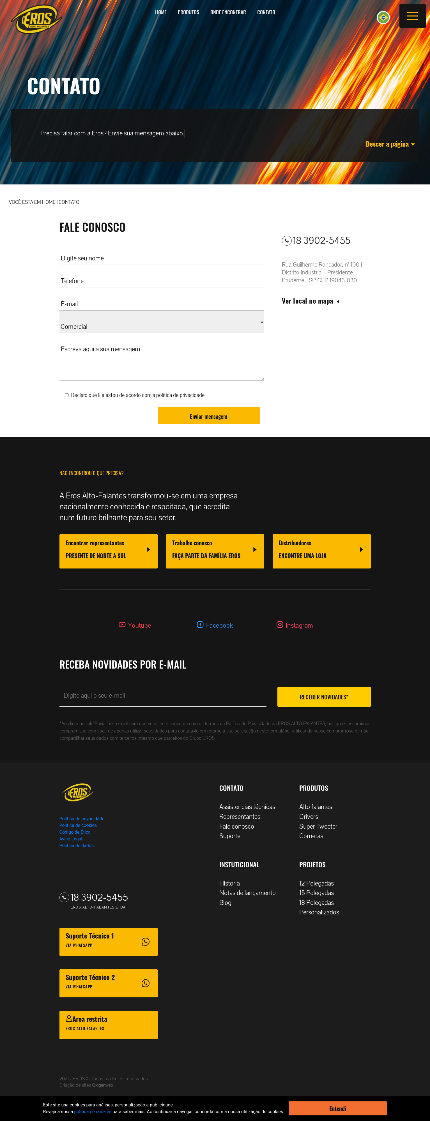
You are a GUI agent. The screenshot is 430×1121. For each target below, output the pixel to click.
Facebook (219, 625)
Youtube (139, 625)
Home (161, 12)
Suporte (232, 836)
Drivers (311, 816)
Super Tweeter (318, 826)
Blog (228, 902)
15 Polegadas (319, 893)
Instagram (299, 625)
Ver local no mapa (311, 300)
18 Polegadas (319, 902)
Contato (266, 12)
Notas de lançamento (250, 893)
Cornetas (314, 836)
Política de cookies (78, 825)
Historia (232, 883)
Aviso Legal (70, 839)
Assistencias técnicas (250, 807)
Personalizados (322, 912)
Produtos (188, 12)
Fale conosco (239, 826)
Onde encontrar (228, 12)
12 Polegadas (319, 883)
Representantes (242, 816)
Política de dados (76, 845)
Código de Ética (75, 832)
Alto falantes (318, 807)
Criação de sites (75, 1085)
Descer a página (390, 143)
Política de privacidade (82, 818)
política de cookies (92, 1111)
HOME (49, 202)
